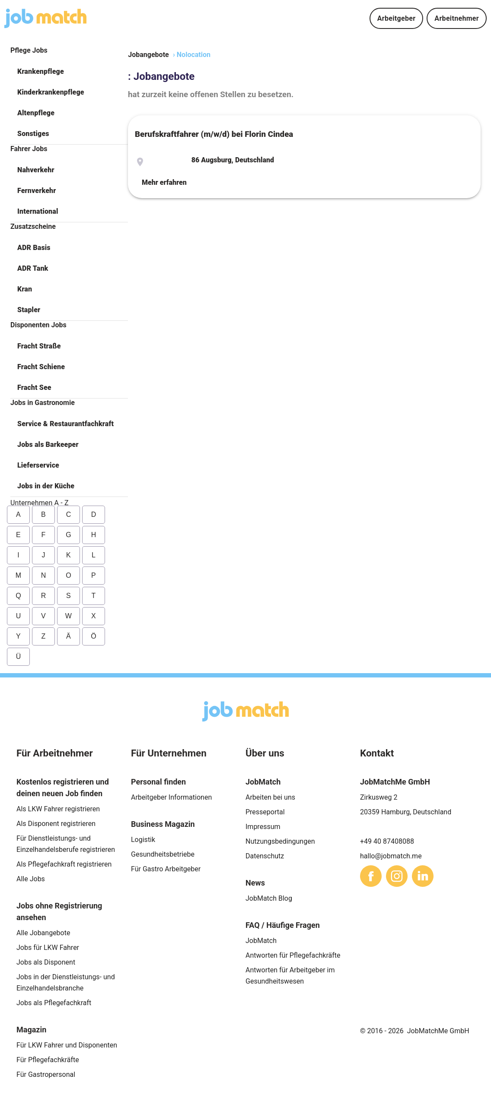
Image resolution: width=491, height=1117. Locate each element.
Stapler (28, 310)
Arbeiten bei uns (270, 797)
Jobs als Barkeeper (48, 444)
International (37, 211)
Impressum (263, 827)
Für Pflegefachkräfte (47, 1060)
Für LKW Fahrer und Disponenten (66, 1045)
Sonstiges (33, 134)
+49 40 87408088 (387, 841)
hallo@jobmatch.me (391, 856)
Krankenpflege (40, 71)
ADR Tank (32, 268)
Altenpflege (35, 113)
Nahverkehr (35, 170)
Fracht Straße (39, 346)
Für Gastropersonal (45, 1074)
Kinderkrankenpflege (50, 92)
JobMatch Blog (269, 898)
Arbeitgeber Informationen (171, 797)
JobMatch (261, 941)
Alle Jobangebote (43, 933)
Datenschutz (265, 856)
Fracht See (34, 387)
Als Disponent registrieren (56, 824)
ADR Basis (34, 248)
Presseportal (265, 812)
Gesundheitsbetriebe (162, 854)
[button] (69, 71)
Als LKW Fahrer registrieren (58, 809)
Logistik (143, 839)
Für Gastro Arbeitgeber (166, 869)
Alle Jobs (30, 879)
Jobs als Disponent (45, 962)
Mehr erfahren (164, 182)
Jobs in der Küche (45, 486)
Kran (24, 289)
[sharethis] (371, 876)
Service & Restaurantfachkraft (65, 424)
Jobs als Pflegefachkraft (53, 1003)
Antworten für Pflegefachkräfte (293, 955)
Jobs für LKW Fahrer (47, 947)
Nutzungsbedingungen (280, 841)
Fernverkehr (36, 191)
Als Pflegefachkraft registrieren (64, 864)
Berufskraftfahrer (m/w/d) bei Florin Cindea (214, 134)
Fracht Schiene (41, 367)
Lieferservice (38, 465)
